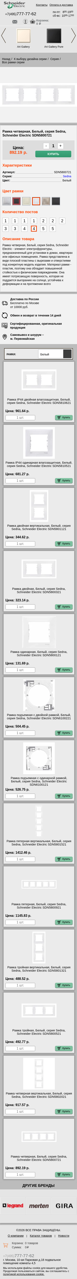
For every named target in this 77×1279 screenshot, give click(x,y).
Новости (63, 1235)
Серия (54, 59)
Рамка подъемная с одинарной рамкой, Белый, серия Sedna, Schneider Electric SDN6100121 (39, 781)
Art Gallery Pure (53, 46)
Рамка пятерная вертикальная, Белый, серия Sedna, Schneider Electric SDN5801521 (39, 842)
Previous (3, 35)
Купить (53, 154)
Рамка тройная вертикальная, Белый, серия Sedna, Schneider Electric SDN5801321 (38, 969)
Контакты (41, 4)
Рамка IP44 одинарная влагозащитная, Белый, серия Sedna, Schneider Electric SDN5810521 (39, 464)
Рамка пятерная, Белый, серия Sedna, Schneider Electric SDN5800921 (38, 906)
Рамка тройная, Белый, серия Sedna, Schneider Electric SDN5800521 (39, 1032)
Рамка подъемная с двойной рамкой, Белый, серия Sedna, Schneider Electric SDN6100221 (39, 716)
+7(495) (20, 14)
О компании (16, 1235)
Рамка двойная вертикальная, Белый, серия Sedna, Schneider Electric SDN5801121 (39, 527)
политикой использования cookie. (23, 1274)
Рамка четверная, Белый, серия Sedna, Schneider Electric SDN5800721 (39, 1158)
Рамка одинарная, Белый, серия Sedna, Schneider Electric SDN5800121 (38, 653)
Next (73, 35)
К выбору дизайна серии (30, 59)
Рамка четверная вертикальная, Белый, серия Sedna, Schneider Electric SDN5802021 (39, 1095)
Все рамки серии (13, 62)
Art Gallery (23, 46)
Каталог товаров (41, 1235)
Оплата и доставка (61, 4)
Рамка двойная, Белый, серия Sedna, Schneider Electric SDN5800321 (39, 590)
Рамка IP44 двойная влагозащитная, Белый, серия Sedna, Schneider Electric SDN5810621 (39, 401)
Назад (6, 59)
